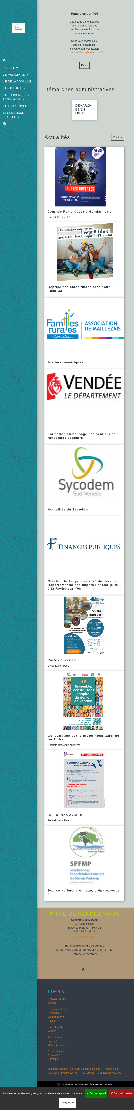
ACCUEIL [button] (8, 67)
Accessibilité (111, 1068)
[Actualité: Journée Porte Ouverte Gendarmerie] (84, 184)
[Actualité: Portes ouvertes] (84, 633)
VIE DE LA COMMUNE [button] (17, 81)
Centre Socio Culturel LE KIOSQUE (55, 1055)
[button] (17, 60)
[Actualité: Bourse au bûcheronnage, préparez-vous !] (84, 863)
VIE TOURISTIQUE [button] (15, 110)
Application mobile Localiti (62, 1072)
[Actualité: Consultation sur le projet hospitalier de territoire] (84, 710)
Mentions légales (57, 1068)
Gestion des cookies (109, 1072)
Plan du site (87, 1072)
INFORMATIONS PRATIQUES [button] (13, 119)
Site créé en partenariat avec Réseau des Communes (84, 1084)
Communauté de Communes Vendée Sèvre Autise (57, 1015)
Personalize (67, 1103)
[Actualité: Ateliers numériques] (84, 333)
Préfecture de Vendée (55, 1029)
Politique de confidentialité (85, 1068)
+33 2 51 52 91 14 (84, 931)
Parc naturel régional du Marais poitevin (56, 1041)
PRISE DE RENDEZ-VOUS (84, 914)
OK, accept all (96, 1093)
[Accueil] (17, 28)
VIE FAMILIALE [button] (12, 92)
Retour (85, 65)
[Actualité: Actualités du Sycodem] (84, 480)
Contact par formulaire (84, 936)
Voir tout (118, 137)
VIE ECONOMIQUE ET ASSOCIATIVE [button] (17, 101)
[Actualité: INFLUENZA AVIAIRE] (84, 788)
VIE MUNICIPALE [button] (14, 74)
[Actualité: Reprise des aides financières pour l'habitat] (84, 260)
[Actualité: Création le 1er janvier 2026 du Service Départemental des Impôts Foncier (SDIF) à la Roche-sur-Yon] (84, 556)
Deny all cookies (121, 1093)
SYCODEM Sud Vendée (57, 1001)
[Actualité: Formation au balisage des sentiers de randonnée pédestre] (84, 407)
